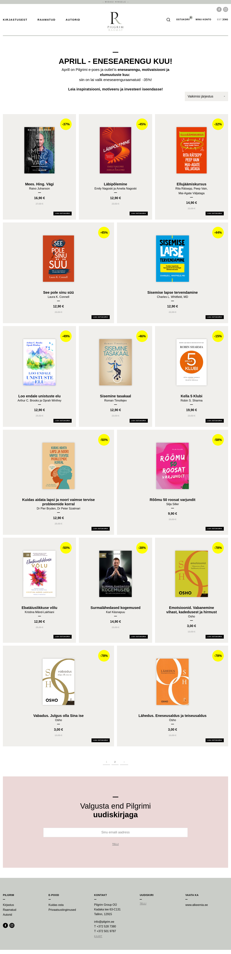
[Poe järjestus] (206, 100)
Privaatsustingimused (62, 913)
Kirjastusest (15, 21)
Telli (115, 848)
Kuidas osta (56, 909)
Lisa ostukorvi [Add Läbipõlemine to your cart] (138, 217)
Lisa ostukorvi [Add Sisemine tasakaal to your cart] (138, 425)
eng (225, 21)
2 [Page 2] (115, 766)
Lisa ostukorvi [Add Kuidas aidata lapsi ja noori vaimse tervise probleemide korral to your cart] (100, 533)
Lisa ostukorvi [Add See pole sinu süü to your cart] (100, 321)
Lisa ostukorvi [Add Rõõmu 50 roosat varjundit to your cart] (214, 533)
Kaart (98, 940)
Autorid (73, 21)
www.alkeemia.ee (196, 909)
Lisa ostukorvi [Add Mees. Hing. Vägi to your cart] (62, 217)
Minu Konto (203, 21)
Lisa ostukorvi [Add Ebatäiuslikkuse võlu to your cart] (62, 641)
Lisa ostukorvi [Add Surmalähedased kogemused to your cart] (138, 641)
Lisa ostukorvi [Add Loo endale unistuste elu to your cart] (62, 425)
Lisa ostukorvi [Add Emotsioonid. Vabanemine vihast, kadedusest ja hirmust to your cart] (214, 641)
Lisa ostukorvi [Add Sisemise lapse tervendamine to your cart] (214, 321)
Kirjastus (8, 909)
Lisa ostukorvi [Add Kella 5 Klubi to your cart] (214, 425)
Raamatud (47, 21)
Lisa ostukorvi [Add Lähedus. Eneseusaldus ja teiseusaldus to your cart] (214, 744)
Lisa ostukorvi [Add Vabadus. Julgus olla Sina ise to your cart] (100, 744)
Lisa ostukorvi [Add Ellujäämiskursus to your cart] (214, 217)
